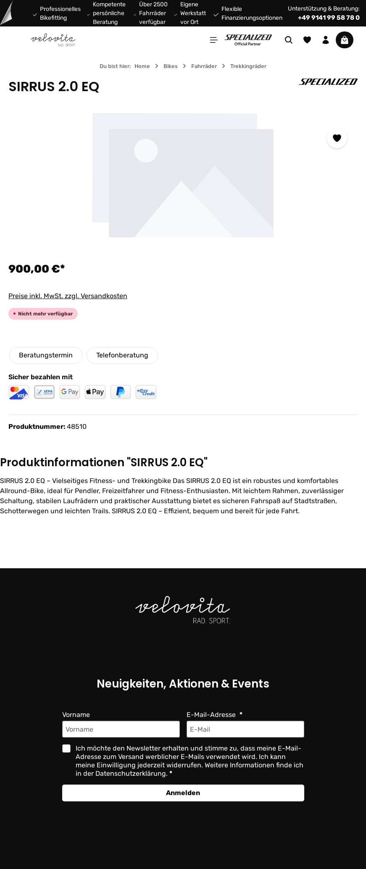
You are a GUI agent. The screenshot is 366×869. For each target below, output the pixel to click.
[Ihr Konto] (325, 40)
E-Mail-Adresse (211, 715)
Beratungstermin (45, 355)
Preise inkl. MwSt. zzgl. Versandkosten (67, 296)
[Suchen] (288, 40)
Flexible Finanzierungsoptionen (255, 13)
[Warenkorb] (344, 40)
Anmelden (183, 793)
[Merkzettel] (307, 40)
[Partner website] (248, 39)
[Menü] (213, 40)
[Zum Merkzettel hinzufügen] (337, 138)
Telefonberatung (121, 355)
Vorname (76, 715)
